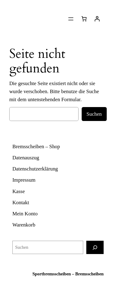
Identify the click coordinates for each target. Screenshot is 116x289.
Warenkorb (23, 225)
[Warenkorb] (84, 18)
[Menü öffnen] (71, 19)
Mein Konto (25, 214)
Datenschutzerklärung (35, 169)
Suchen (94, 114)
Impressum (24, 180)
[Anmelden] (97, 18)
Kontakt (20, 202)
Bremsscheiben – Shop (36, 146)
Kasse (18, 191)
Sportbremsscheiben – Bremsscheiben (68, 273)
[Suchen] (95, 247)
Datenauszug (25, 158)
